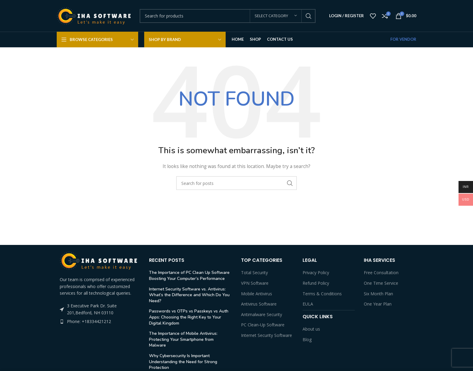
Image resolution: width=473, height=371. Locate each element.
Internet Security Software (266, 335)
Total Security (254, 272)
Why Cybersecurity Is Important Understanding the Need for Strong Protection (183, 361)
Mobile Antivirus (256, 293)
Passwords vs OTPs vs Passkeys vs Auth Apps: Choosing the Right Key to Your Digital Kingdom (188, 317)
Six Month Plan (378, 293)
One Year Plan (378, 304)
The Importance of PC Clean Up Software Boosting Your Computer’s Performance (189, 275)
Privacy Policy (316, 272)
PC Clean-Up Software (262, 325)
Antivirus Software (259, 304)
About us (311, 329)
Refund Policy (316, 283)
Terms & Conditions (322, 293)
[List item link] (98, 321)
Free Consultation (381, 272)
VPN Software (254, 283)
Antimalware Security (261, 314)
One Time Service (381, 283)
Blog (307, 339)
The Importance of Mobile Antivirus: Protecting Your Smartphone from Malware (183, 339)
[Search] (228, 16)
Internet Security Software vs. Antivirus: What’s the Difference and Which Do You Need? (189, 295)
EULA (308, 304)
